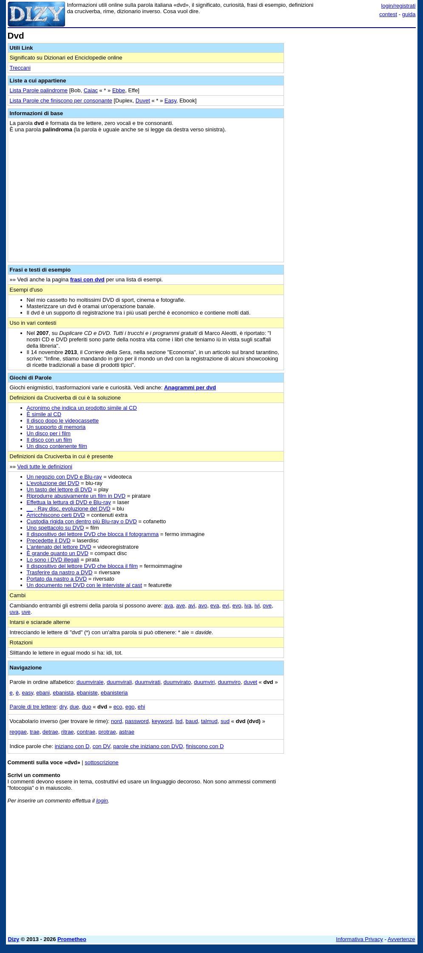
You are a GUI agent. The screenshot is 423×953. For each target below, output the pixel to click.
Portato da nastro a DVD (57, 579)
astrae (126, 732)
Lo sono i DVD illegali (53, 559)
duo (86, 706)
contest (388, 14)
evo (237, 605)
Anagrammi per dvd (190, 387)
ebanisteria (114, 692)
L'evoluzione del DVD (53, 483)
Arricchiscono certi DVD (56, 515)
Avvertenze (401, 939)
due (74, 706)
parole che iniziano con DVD (148, 746)
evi (226, 605)
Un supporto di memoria (56, 427)
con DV (101, 746)
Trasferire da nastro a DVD (60, 572)
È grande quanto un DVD (57, 553)
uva (14, 612)
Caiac (91, 90)
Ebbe (118, 90)
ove (267, 605)
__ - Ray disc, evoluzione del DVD (69, 508)
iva (248, 605)
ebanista (63, 692)
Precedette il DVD (49, 540)
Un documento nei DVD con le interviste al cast (84, 585)
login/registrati (398, 6)
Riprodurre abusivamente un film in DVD (76, 496)
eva (214, 605)
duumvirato (177, 682)
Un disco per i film (49, 433)
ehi (141, 706)
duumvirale (90, 682)
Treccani (20, 68)
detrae (50, 732)
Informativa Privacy (359, 939)
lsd (179, 721)
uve (26, 612)
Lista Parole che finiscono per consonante (61, 100)
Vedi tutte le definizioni (44, 466)
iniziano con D (72, 746)
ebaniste (87, 692)
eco (118, 706)
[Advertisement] (352, 84)
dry (63, 706)
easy (27, 692)
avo (202, 605)
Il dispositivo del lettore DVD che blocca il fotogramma (93, 534)
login (102, 800)
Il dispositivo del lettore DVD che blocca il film (82, 566)
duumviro (229, 682)
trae (34, 732)
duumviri (204, 682)
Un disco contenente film (57, 446)
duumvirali (119, 682)
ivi (257, 605)
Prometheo (71, 939)
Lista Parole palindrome (39, 90)
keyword (162, 721)
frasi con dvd (87, 279)
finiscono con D (205, 746)
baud (192, 721)
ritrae (67, 732)
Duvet (143, 100)
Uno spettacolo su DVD (55, 528)
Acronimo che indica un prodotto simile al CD (82, 408)
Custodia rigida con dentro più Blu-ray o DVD (82, 521)
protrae (107, 732)
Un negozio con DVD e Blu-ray (64, 477)
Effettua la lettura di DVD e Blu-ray (69, 502)
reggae (18, 732)
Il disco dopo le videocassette (63, 420)
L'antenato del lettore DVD (59, 547)
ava (168, 605)
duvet (250, 682)
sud (225, 721)
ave (180, 605)
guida (409, 14)
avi (191, 605)
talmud (209, 721)
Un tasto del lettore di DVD (59, 489)
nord (116, 721)
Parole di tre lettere (33, 706)
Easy (170, 100)
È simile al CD (44, 414)
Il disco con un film (49, 440)
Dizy (14, 939)
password (137, 721)
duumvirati (147, 682)
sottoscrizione (101, 762)
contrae (86, 732)
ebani (43, 692)
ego (130, 706)
